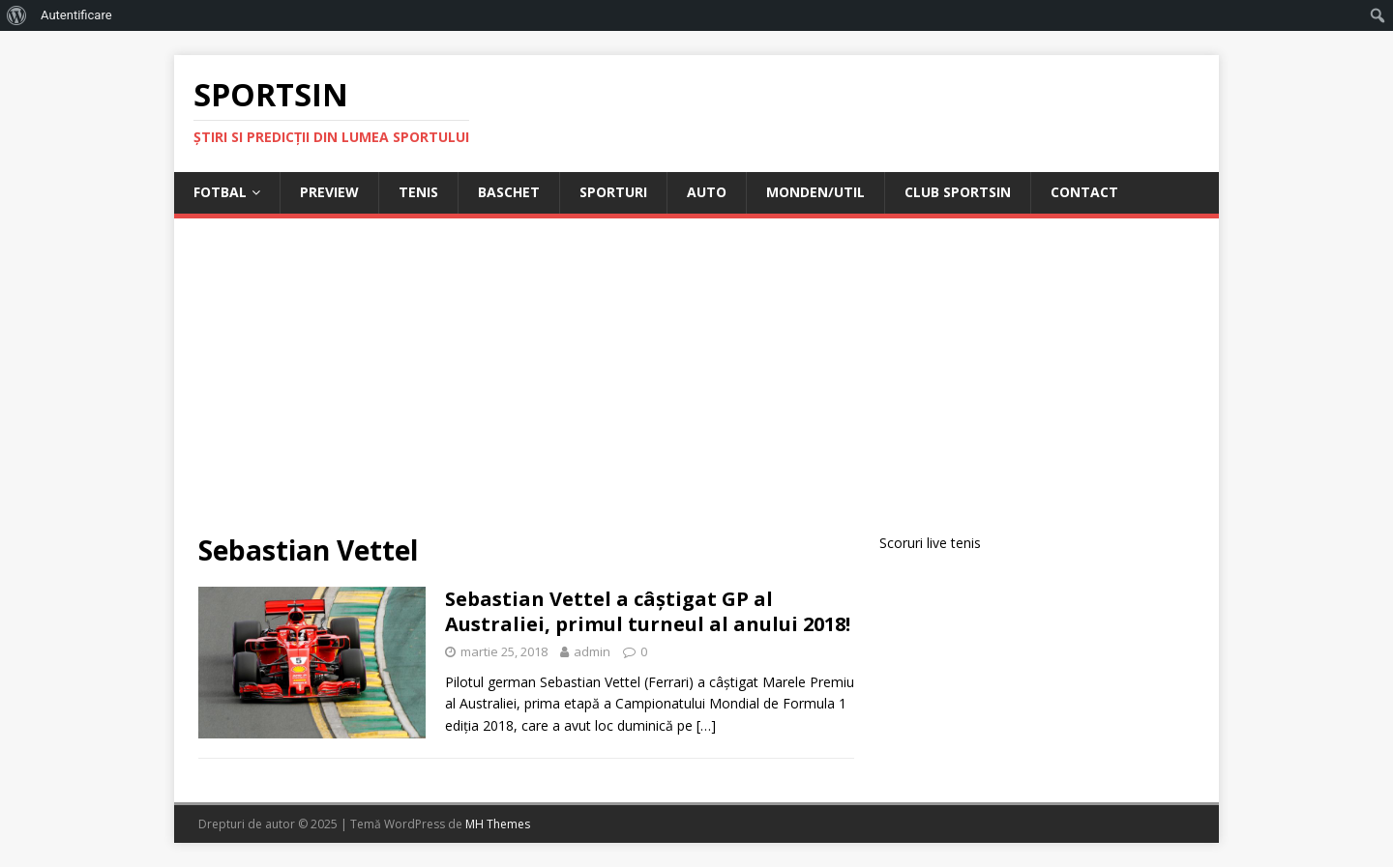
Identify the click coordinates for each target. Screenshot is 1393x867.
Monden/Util (815, 192)
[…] (706, 725)
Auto (706, 192)
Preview (329, 192)
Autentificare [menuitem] (76, 15)
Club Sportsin (957, 192)
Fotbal (220, 192)
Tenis (418, 192)
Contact (1084, 192)
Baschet (509, 192)
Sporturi (613, 192)
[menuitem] (17, 15)
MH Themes (497, 824)
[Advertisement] (696, 387)
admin (592, 651)
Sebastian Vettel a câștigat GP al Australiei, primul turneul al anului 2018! (647, 611)
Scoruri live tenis (930, 543)
